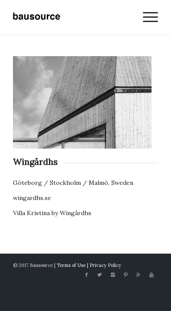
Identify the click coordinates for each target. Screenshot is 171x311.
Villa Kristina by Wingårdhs (52, 213)
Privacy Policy (105, 265)
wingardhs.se (32, 198)
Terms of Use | (73, 265)
